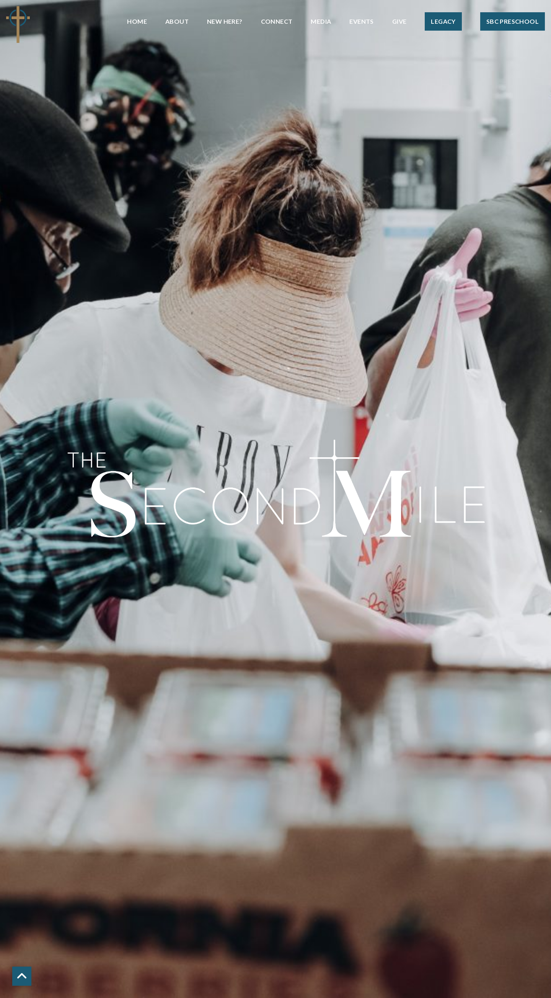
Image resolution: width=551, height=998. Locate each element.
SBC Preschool (512, 21)
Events (361, 21)
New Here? (225, 21)
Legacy (443, 21)
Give (399, 21)
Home (137, 21)
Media (321, 21)
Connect (277, 21)
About (177, 21)
